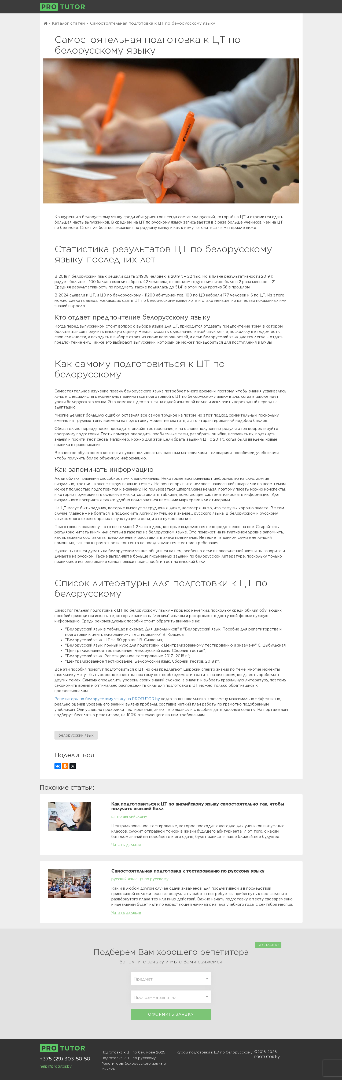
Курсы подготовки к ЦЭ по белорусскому (214, 1052)
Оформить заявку (171, 1014)
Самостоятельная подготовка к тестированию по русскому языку (187, 871)
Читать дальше (126, 845)
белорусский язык (76, 735)
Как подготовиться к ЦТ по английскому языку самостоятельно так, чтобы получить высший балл (197, 806)
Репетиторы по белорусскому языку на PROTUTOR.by (107, 699)
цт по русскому (153, 879)
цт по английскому (129, 816)
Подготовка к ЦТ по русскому (128, 1058)
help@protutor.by (56, 1066)
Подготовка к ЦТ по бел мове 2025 (133, 1052)
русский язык (124, 879)
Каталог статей (68, 23)
